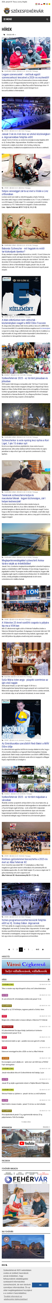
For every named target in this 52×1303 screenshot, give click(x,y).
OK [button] (40, 1285)
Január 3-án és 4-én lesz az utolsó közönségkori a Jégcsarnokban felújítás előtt (26, 136)
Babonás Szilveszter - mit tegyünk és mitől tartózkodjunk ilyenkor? (23, 250)
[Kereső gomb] (47, 19)
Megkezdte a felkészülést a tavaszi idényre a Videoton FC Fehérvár (24, 1020)
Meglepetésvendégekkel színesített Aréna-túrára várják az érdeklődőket (23, 562)
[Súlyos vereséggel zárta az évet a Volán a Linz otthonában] (26, 170)
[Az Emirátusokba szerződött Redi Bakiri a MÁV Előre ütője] (26, 719)
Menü (8, 19)
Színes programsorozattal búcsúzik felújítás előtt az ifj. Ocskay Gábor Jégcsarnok (24, 922)
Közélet (7, 375)
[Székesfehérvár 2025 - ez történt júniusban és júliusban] (26, 358)
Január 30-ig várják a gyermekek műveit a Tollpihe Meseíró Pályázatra (25, 1083)
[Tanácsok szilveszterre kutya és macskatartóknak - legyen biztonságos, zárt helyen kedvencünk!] (26, 475)
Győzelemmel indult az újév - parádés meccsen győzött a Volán (23, 1041)
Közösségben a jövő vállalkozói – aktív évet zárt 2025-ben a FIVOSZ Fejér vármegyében (25, 1063)
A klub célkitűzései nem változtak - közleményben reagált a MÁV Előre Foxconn (24, 321)
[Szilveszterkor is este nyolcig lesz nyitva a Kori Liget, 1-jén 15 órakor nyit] (26, 419)
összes (45, 1127)
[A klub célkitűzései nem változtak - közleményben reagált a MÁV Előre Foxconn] (26, 295)
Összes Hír (11, 35)
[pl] (41, 4)
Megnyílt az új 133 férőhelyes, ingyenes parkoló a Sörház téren (23, 1009)
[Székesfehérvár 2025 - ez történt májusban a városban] (26, 779)
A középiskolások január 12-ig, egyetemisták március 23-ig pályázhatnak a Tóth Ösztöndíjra (22, 1116)
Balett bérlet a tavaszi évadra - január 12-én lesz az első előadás (24, 1104)
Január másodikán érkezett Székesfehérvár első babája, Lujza (23, 1073)
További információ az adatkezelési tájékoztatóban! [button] (16, 1297)
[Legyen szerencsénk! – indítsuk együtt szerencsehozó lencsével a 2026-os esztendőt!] (26, 53)
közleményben (45, 328)
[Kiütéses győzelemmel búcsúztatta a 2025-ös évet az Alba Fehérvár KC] (26, 838)
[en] (39, 4)
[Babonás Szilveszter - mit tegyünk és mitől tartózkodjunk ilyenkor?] (26, 228)
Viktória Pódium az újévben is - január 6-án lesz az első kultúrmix (24, 1094)
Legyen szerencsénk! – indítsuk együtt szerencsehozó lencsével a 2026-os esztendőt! (25, 76)
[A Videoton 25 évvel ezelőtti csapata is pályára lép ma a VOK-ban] (26, 601)
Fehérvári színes (10, 71)
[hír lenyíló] (48, 979)
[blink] (49, 4)
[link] (26, 967)
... (32, 949)
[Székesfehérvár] (23, 10)
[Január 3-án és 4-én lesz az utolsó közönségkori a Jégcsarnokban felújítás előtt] (26, 113)
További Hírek (26, 1122)
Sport (6, 131)
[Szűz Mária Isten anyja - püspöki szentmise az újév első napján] (26, 658)
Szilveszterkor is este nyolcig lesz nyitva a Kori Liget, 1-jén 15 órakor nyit (25, 442)
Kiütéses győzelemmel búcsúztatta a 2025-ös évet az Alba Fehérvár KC (25, 861)
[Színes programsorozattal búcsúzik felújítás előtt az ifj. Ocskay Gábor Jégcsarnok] (26, 899)
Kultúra (7, 677)
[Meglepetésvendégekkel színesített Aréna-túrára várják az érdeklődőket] (26, 539)
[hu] (36, 4)
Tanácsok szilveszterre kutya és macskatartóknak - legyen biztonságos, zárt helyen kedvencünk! (23, 498)
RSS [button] (3, 1265)
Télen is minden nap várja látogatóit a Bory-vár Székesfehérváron (24, 988)
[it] (47, 4)
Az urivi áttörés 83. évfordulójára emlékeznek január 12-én (21, 999)
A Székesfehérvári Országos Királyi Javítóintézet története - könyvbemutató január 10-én (22, 1031)
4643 (37, 949)
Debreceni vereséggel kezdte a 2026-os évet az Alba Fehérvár (22, 1051)
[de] (44, 4)
